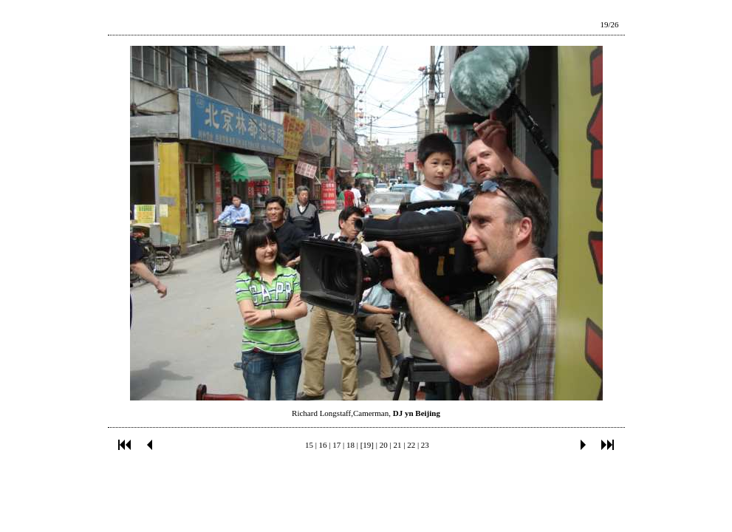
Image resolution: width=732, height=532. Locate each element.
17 (336, 444)
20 (384, 444)
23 (425, 444)
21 (397, 444)
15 (309, 444)
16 (323, 444)
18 (350, 444)
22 (411, 444)
